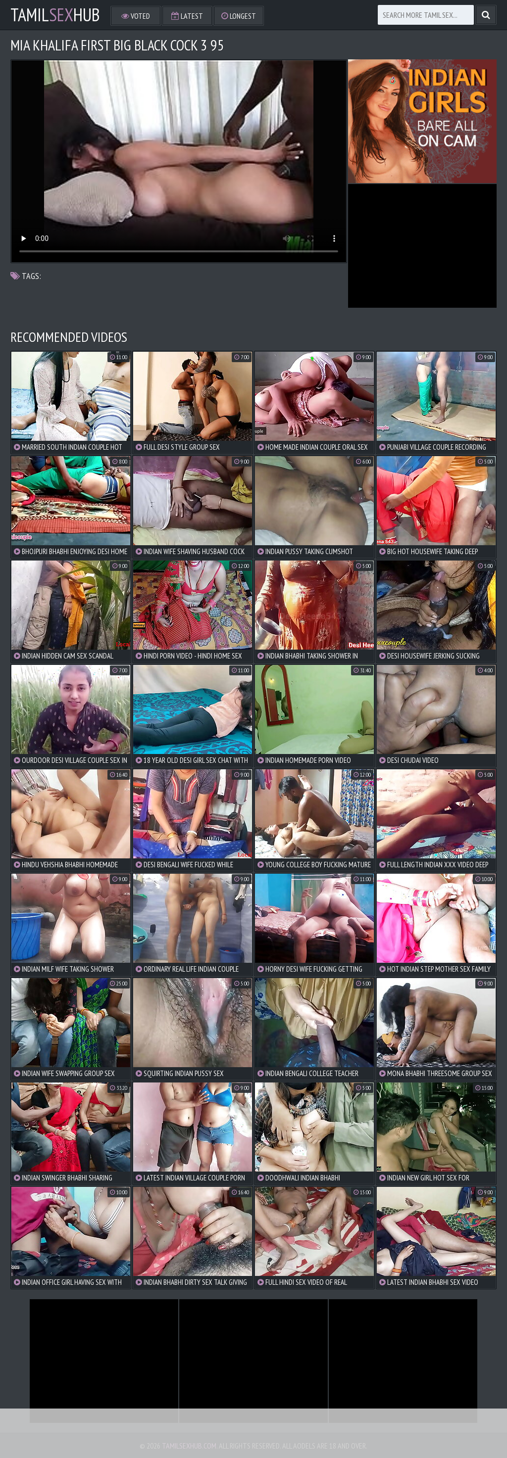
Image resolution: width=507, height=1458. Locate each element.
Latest (187, 16)
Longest (238, 16)
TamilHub (55, 15)
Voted (135, 16)
